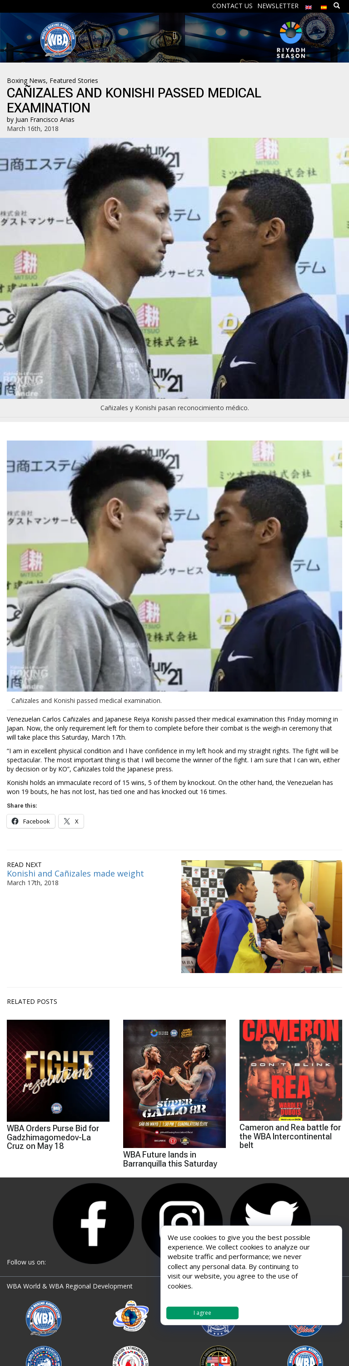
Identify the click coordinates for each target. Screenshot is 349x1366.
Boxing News (26, 80)
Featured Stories (74, 80)
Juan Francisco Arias (45, 119)
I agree (202, 1313)
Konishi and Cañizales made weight (75, 873)
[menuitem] (308, 5)
